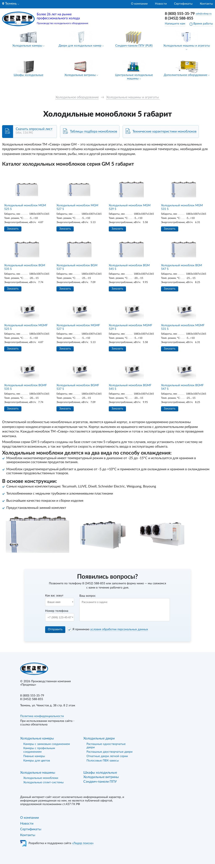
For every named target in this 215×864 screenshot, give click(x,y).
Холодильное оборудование (77, 97)
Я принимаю (110, 629)
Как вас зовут (54, 595)
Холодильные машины (37, 772)
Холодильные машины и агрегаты (186, 45)
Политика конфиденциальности (42, 716)
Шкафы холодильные (28, 75)
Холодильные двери (99, 738)
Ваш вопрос (87, 595)
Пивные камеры (34, 756)
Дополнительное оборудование (185, 75)
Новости (161, 3)
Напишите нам (175, 23)
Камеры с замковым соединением (46, 744)
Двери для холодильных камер (80, 45)
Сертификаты (183, 3)
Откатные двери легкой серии (107, 756)
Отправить (55, 629)
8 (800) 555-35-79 (180, 14)
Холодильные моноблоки (40, 778)
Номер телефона (56, 610)
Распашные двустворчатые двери (109, 751)
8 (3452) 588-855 (179, 18)
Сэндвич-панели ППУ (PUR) (134, 45)
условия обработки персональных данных (119, 629)
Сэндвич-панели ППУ (100, 781)
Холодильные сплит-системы (43, 782)
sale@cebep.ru (204, 13)
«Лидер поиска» (83, 843)
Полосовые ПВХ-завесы (103, 760)
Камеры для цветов (36, 760)
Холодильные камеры (27, 45)
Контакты (206, 3)
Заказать (13, 228)
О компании (139, 3)
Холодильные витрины (80, 75)
